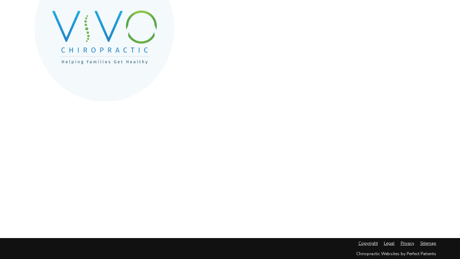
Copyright (368, 243)
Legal (389, 243)
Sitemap (428, 243)
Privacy (407, 243)
